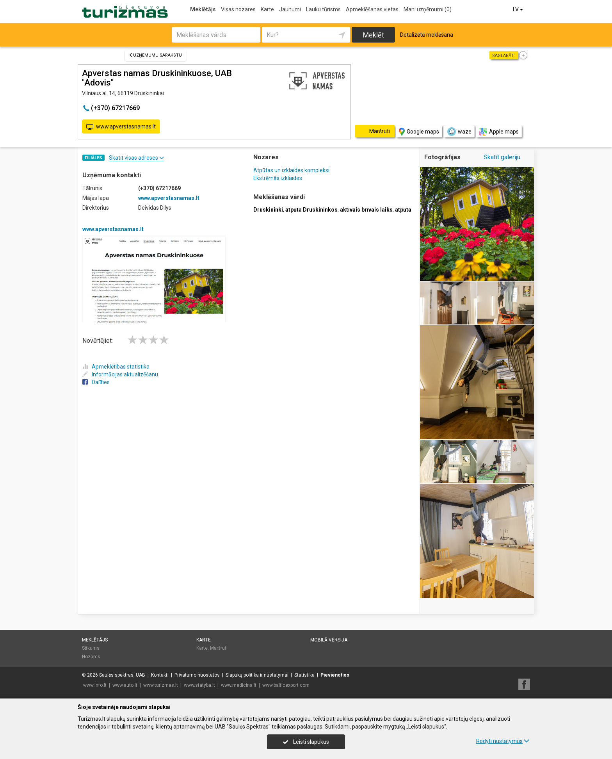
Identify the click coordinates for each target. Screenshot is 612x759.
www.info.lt (95, 685)
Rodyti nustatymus (502, 741)
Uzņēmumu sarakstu (155, 55)
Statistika (304, 675)
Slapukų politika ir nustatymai (257, 675)
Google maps (419, 132)
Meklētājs (203, 9)
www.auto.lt (124, 685)
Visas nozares (238, 9)
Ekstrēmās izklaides (277, 178)
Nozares (91, 656)
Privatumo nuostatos (197, 675)
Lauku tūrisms (323, 9)
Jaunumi (290, 9)
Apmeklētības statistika (115, 366)
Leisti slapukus (306, 742)
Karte (267, 9)
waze (459, 131)
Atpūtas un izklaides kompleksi (291, 170)
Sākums (91, 648)
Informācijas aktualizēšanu (120, 374)
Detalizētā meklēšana (426, 35)
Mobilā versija (328, 640)
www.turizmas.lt (160, 685)
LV (518, 9)
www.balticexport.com (286, 685)
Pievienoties (334, 675)
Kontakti (160, 675)
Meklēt (373, 35)
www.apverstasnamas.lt (121, 126)
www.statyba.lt (199, 685)
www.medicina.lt (238, 685)
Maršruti (219, 648)
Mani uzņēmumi (428, 9)
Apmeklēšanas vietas (372, 9)
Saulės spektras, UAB (122, 675)
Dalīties (96, 382)
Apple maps (499, 132)
